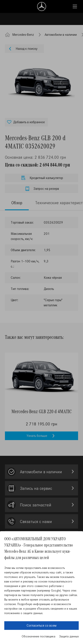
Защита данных (69, 636)
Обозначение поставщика (38, 636)
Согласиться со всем (41, 625)
